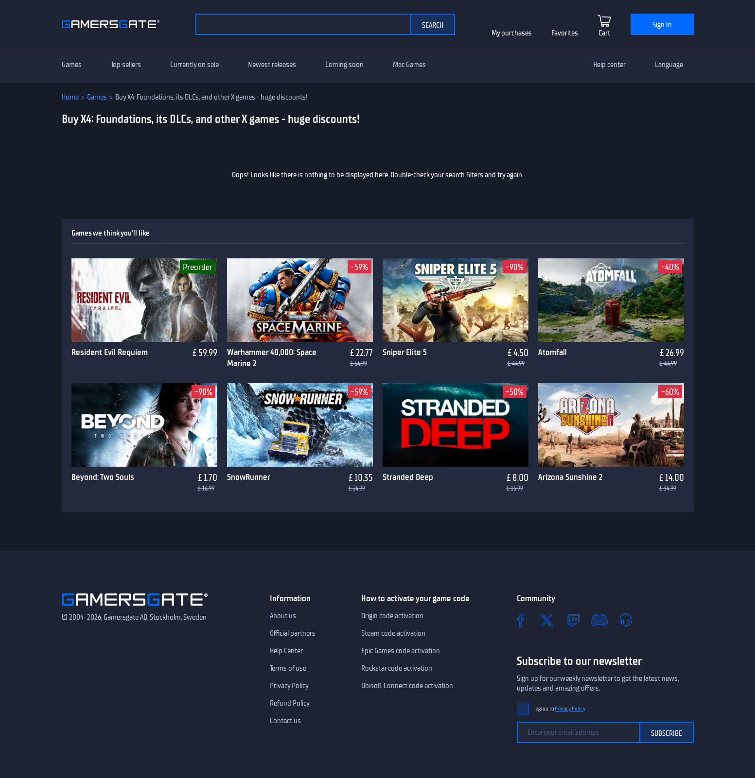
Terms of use (288, 668)
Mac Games (409, 64)
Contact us (285, 721)
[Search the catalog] (302, 24)
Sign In (662, 25)
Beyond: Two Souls (102, 477)
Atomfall (552, 352)
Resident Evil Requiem (109, 352)
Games (72, 64)
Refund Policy (290, 703)
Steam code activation (393, 633)
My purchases (512, 33)
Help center (609, 64)
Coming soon (344, 64)
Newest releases (272, 64)
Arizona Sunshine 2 (570, 477)
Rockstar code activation (396, 668)
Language (669, 64)
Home (70, 97)
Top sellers (126, 64)
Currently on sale (194, 64)
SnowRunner (248, 477)
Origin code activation (392, 616)
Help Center (286, 651)
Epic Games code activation (400, 651)
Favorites (564, 33)
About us (283, 616)
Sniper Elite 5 (405, 352)
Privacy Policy (289, 686)
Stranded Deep (408, 477)
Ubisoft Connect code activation (407, 686)
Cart (604, 33)
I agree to (559, 708)
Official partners (293, 633)
